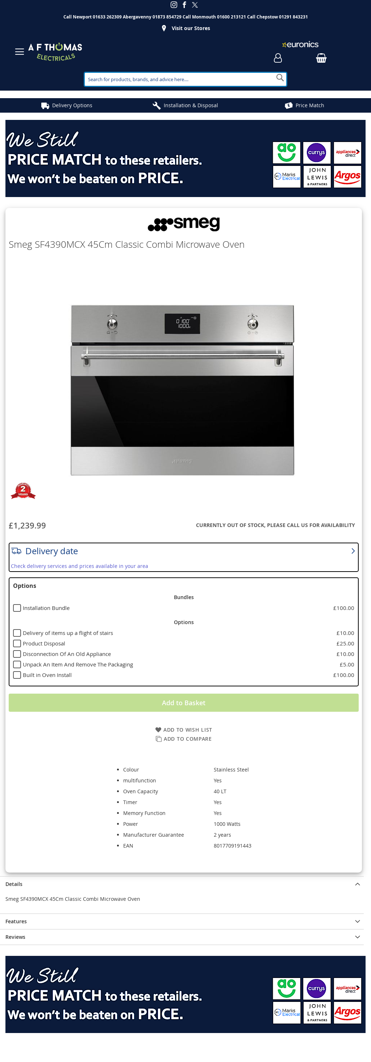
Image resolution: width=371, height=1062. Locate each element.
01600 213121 (231, 17)
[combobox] (185, 79)
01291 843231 (293, 17)
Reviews (15, 936)
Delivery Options (72, 105)
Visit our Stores (191, 28)
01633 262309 (107, 17)
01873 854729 (167, 17)
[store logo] (55, 51)
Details (13, 884)
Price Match (310, 105)
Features (16, 921)
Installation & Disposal (191, 105)
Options (24, 586)
